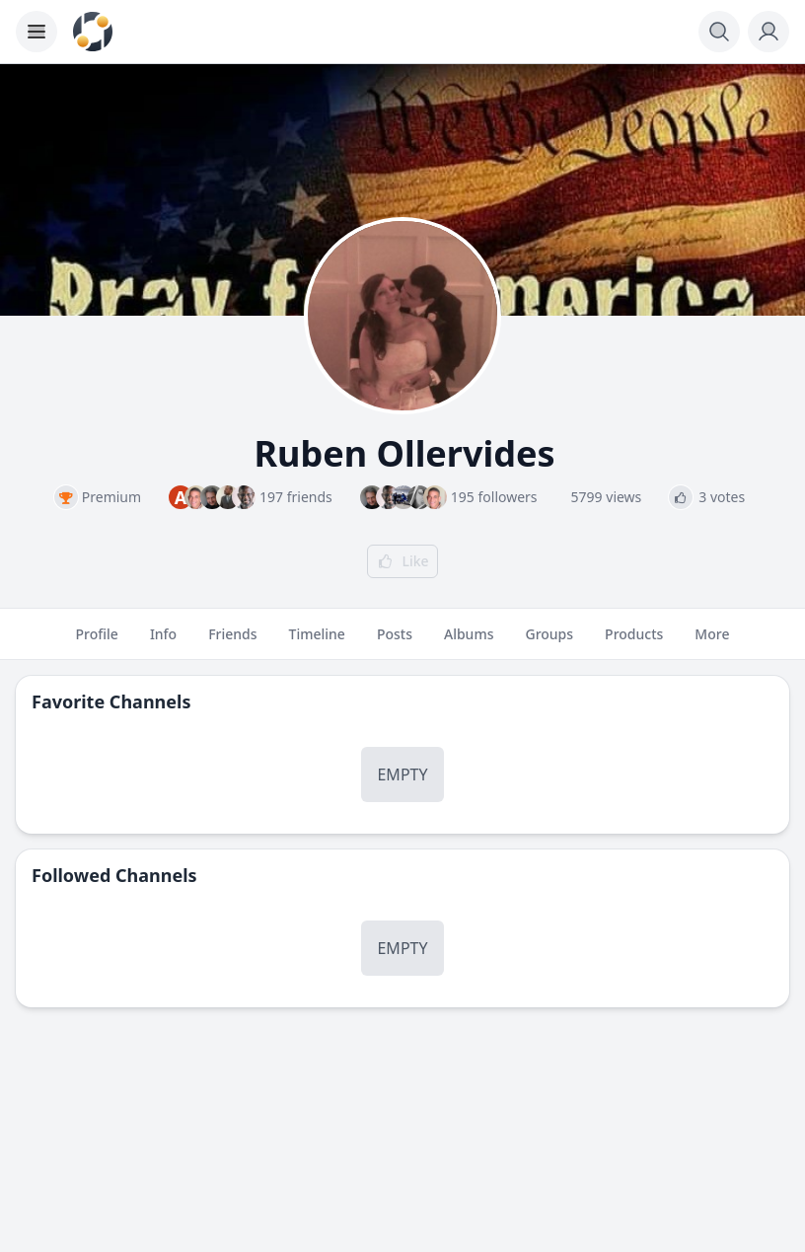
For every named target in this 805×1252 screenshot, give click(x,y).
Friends (232, 642)
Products (634, 642)
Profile (97, 642)
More (712, 642)
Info (163, 642)
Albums (468, 642)
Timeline (317, 642)
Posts (394, 642)
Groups (549, 642)
